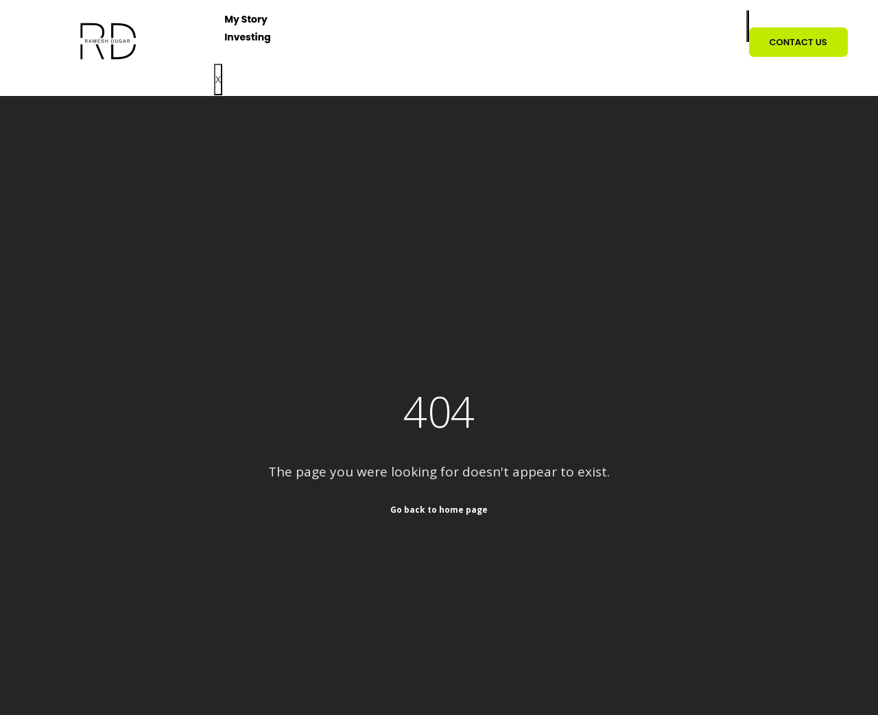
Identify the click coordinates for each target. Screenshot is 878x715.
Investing (247, 37)
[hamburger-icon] (747, 26)
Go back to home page (439, 509)
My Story (246, 19)
